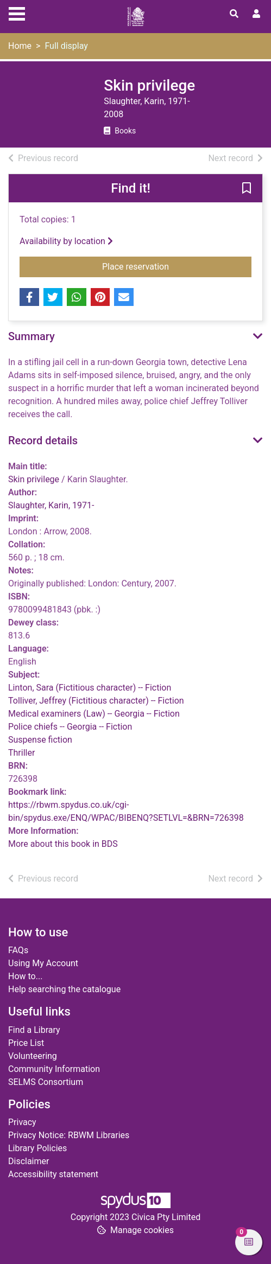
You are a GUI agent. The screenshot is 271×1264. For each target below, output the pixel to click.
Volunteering (32, 1056)
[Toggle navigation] (17, 12)
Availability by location (66, 241)
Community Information (54, 1069)
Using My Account (43, 963)
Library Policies (37, 1148)
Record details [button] (43, 440)
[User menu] (256, 14)
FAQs (18, 950)
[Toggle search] (234, 14)
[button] (246, 189)
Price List (26, 1043)
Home (19, 46)
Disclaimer (28, 1161)
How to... (25, 976)
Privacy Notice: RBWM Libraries (68, 1135)
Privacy (22, 1122)
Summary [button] (31, 336)
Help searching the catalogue (64, 989)
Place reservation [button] (167, 266)
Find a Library (34, 1030)
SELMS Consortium (45, 1082)
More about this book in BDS (63, 844)
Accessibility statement (53, 1174)
